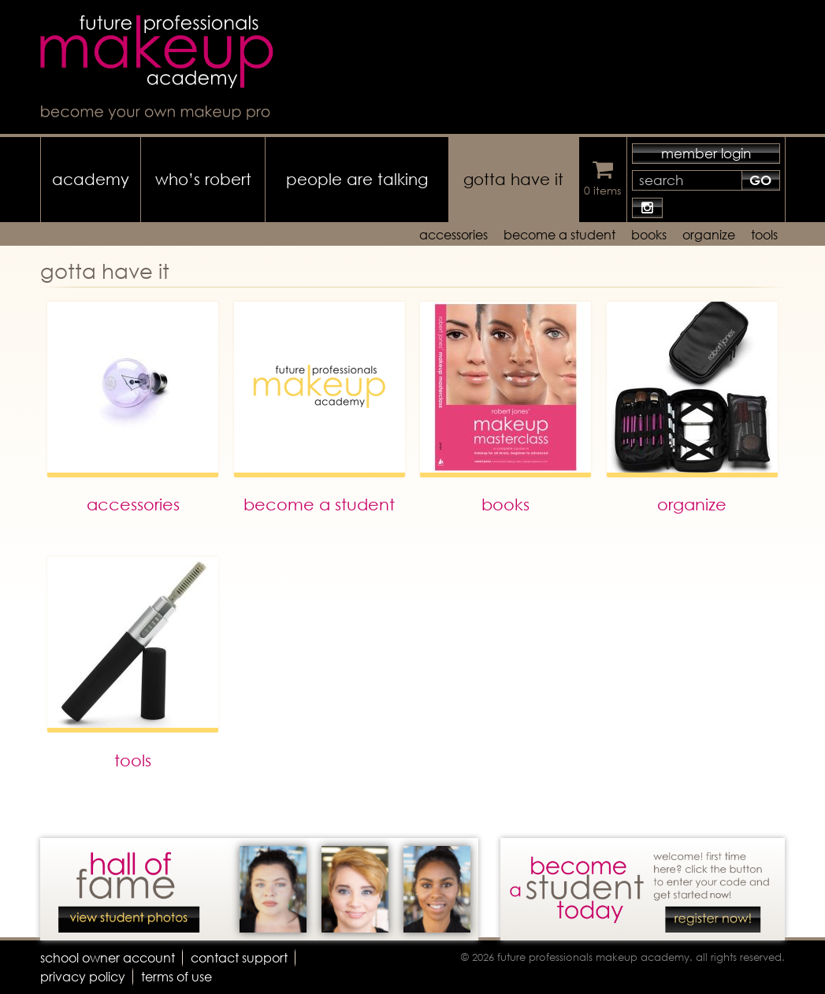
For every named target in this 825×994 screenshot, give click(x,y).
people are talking (357, 179)
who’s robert (203, 179)
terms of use (176, 976)
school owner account (107, 957)
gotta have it (513, 179)
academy (90, 179)
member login (706, 153)
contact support (239, 957)
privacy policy (82, 976)
